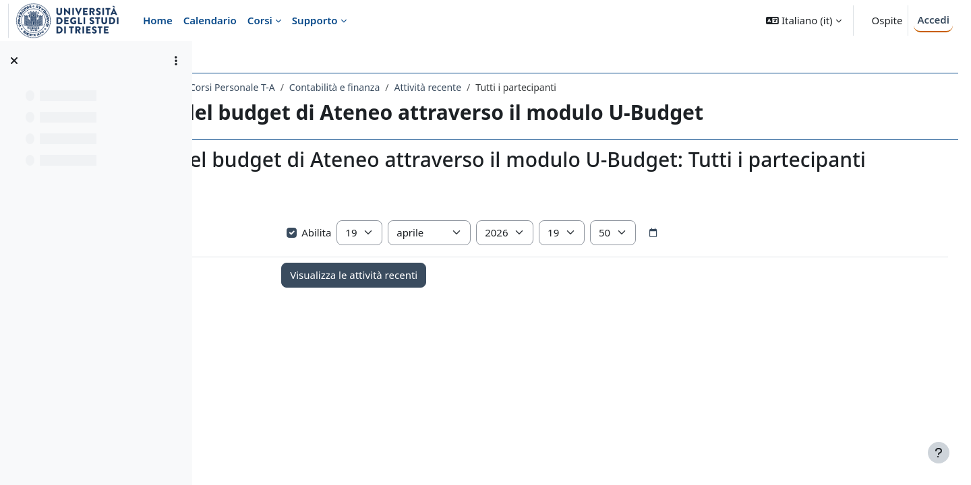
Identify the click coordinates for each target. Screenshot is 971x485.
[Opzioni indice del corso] (176, 60)
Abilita (421, 256)
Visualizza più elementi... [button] (276, 236)
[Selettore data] (764, 257)
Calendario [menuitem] (210, 20)
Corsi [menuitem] (259, 20)
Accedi (933, 19)
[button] (803, 20)
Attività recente (586, 87)
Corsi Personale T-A (391, 87)
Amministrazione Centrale (275, 87)
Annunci (293, 341)
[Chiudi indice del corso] (14, 60)
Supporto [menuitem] (315, 20)
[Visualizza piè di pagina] (938, 452)
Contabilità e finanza (492, 87)
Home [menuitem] (158, 20)
